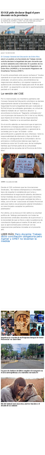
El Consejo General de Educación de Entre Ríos (20, 57)
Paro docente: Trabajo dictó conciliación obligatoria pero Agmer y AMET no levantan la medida (21, 238)
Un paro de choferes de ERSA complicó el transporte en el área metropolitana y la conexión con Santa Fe (22, 372)
